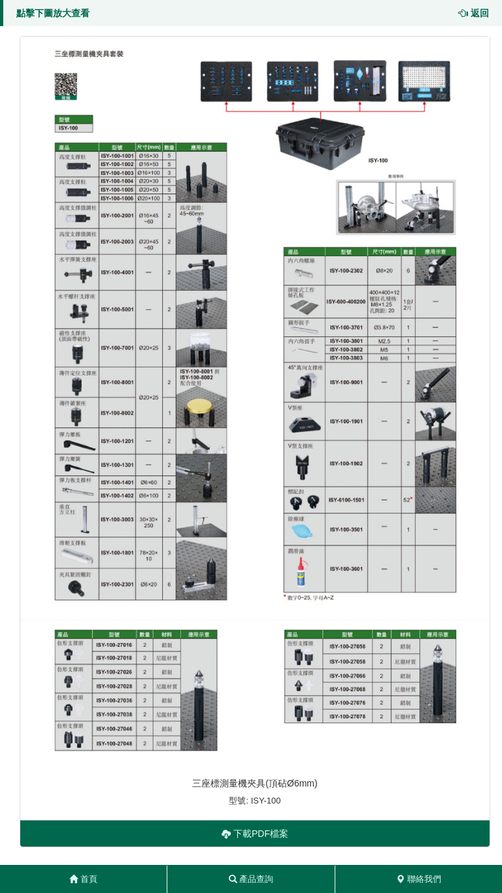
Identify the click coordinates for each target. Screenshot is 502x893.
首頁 (83, 879)
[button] (255, 401)
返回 (474, 13)
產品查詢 (251, 879)
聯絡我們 (418, 879)
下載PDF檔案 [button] (255, 833)
